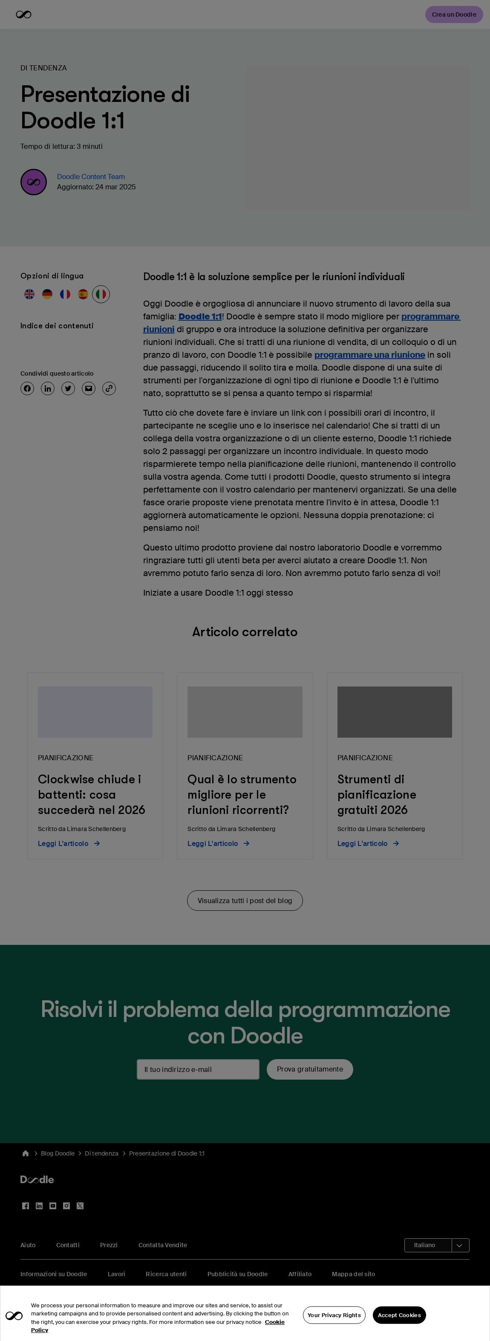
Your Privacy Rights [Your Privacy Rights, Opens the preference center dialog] (334, 1328)
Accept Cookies (399, 1328)
